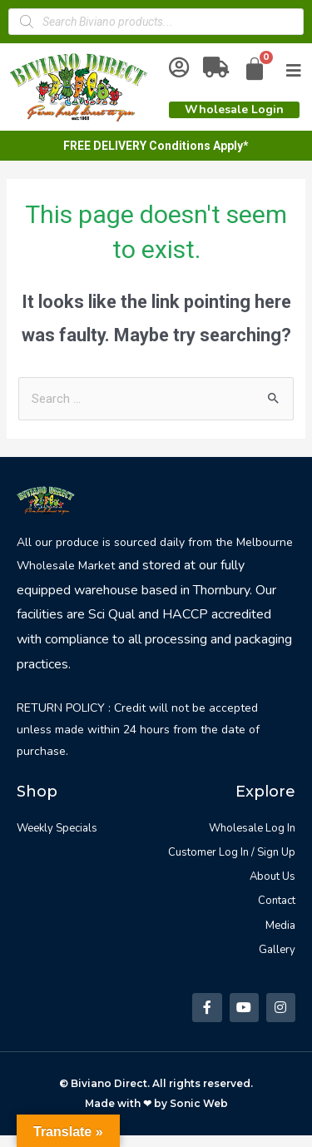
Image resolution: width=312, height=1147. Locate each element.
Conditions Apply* (199, 145)
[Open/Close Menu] (294, 70)
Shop (37, 791)
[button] (234, 110)
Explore (265, 791)
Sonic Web (199, 1103)
